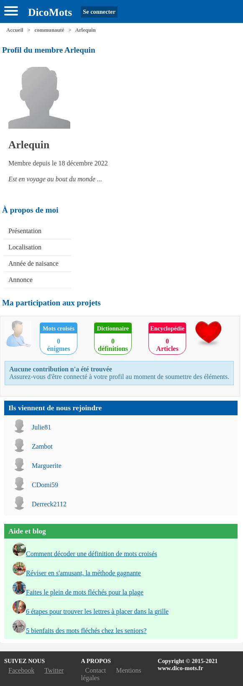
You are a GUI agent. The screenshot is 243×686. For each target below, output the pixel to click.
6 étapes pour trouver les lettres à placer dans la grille (97, 611)
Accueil (14, 30)
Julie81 (41, 427)
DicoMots (50, 12)
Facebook (21, 670)
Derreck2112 (49, 504)
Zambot (42, 446)
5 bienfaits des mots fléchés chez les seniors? (86, 630)
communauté (49, 30)
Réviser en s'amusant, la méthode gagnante (83, 573)
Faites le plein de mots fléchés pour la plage (84, 592)
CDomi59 (45, 484)
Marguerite (46, 465)
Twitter (54, 670)
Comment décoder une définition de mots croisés (91, 553)
